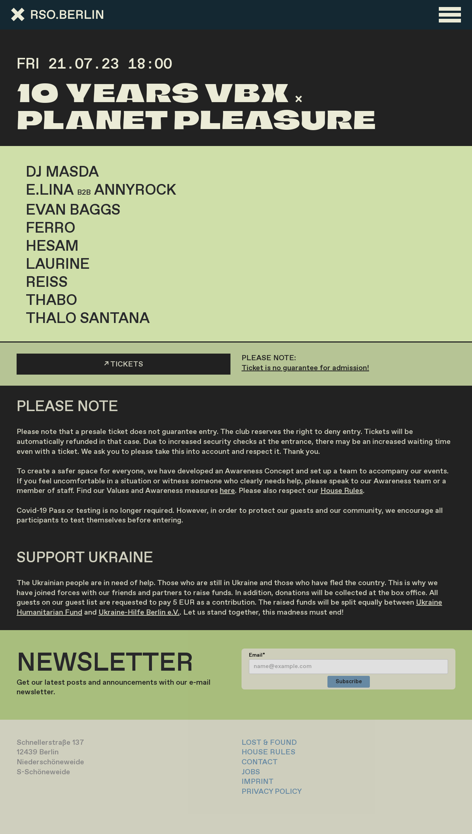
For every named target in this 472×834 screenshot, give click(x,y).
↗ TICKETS (123, 364)
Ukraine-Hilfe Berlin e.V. (139, 613)
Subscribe (349, 681)
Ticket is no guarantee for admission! (305, 368)
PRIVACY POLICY (272, 792)
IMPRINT (258, 782)
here (227, 491)
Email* (257, 655)
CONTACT (260, 762)
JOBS (251, 772)
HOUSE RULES (268, 752)
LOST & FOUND (269, 743)
